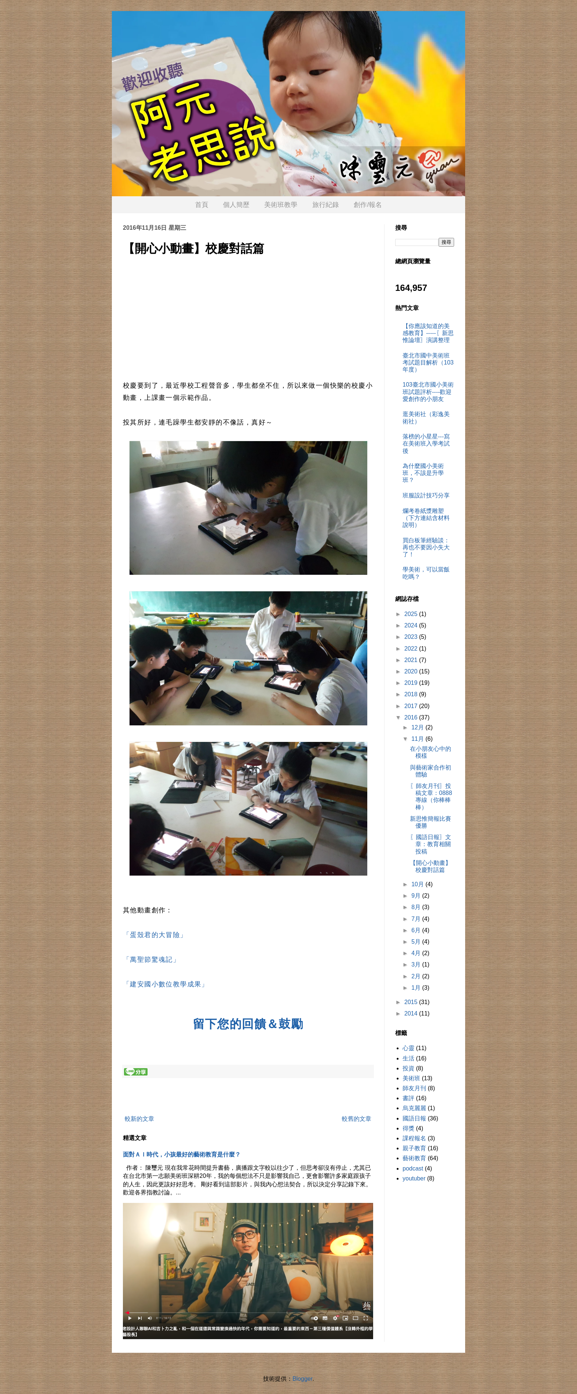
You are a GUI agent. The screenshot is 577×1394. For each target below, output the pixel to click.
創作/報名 (368, 204)
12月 (418, 727)
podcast (413, 1168)
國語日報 (414, 1118)
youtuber (414, 1178)
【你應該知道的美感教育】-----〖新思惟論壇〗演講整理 (428, 333)
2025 (411, 614)
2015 (411, 1002)
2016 (411, 717)
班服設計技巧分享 (426, 495)
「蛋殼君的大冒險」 (155, 935)
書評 (408, 1098)
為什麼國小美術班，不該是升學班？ (423, 473)
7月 (416, 919)
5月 (416, 942)
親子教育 (414, 1148)
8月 (416, 907)
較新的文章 (139, 1119)
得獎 (408, 1128)
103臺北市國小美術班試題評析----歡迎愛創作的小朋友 (428, 391)
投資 (408, 1068)
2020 (411, 671)
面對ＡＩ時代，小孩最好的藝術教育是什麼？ (182, 1154)
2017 (411, 706)
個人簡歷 (236, 204)
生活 (408, 1058)
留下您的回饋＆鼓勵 (248, 1024)
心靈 (408, 1048)
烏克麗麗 (414, 1108)
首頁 (201, 204)
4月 (416, 953)
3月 (416, 964)
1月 (416, 988)
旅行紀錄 (325, 204)
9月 (416, 896)
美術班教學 (280, 204)
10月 (418, 884)
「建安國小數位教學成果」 (166, 984)
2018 (411, 694)
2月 (416, 976)
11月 (418, 739)
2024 (411, 625)
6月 (416, 930)
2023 (411, 637)
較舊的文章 (356, 1119)
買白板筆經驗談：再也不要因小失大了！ (426, 547)
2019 (411, 683)
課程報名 (414, 1138)
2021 (411, 660)
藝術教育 (414, 1158)
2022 (411, 648)
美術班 (411, 1078)
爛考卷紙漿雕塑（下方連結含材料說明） (426, 518)
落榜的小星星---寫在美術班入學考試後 (426, 443)
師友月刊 (414, 1088)
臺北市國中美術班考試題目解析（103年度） (428, 362)
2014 (411, 1013)
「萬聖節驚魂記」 (151, 959)
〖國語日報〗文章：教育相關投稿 (430, 844)
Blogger (302, 1379)
